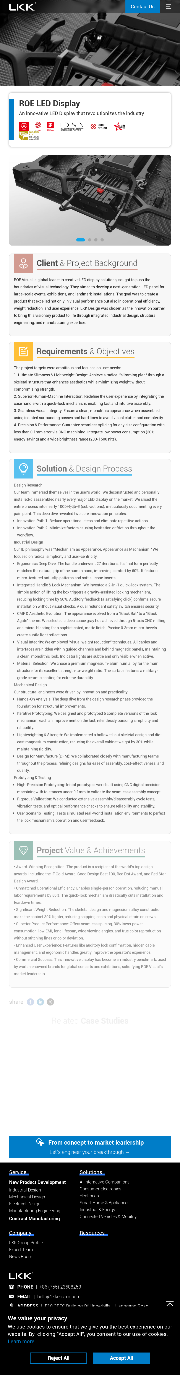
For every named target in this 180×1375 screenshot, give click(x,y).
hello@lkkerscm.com (59, 1296)
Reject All (58, 1358)
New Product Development (37, 1182)
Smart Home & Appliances (105, 1202)
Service (17, 1172)
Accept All (121, 1358)
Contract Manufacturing (34, 1218)
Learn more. (22, 1341)
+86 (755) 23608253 (60, 1287)
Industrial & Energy (97, 1209)
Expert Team (21, 1249)
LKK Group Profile (26, 1242)
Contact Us (143, 6)
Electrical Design (25, 1203)
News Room (20, 1256)
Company (20, 1233)
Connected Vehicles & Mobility (108, 1216)
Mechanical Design (27, 1196)
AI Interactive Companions (105, 1182)
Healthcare (90, 1195)
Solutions (91, 1172)
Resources (92, 1233)
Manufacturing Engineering (34, 1210)
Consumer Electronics (100, 1188)
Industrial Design (25, 1190)
